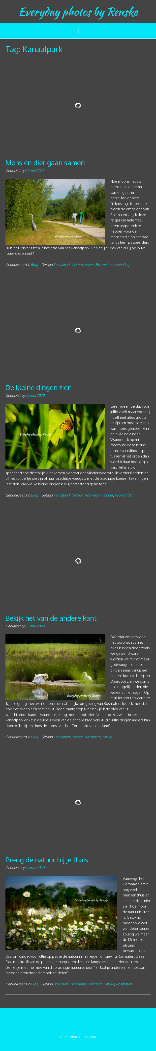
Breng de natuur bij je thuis (46, 859)
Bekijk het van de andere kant (51, 618)
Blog (34, 264)
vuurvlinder (123, 495)
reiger (89, 264)
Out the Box (87, 1037)
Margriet (95, 984)
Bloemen (60, 984)
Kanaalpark (61, 264)
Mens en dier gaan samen (45, 162)
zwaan (107, 736)
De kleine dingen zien (38, 387)
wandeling (121, 264)
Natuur (77, 264)
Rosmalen (103, 264)
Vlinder (107, 495)
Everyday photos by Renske (78, 12)
